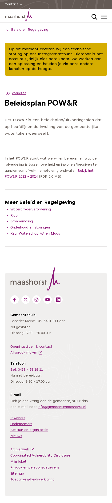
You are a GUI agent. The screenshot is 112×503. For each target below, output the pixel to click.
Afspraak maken (26, 352)
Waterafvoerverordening (30, 209)
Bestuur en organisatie (29, 430)
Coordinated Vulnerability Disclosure (40, 455)
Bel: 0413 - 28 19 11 (26, 370)
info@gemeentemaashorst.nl (62, 407)
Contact (14, 4)
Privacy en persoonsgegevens (34, 467)
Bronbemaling (21, 221)
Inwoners (17, 418)
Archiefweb (22, 449)
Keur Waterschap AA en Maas (35, 234)
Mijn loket (18, 462)
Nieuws (16, 436)
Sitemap (17, 474)
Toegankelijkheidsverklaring (32, 479)
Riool (14, 215)
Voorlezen (15, 93)
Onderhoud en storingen (30, 227)
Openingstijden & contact (31, 347)
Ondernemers (21, 424)
